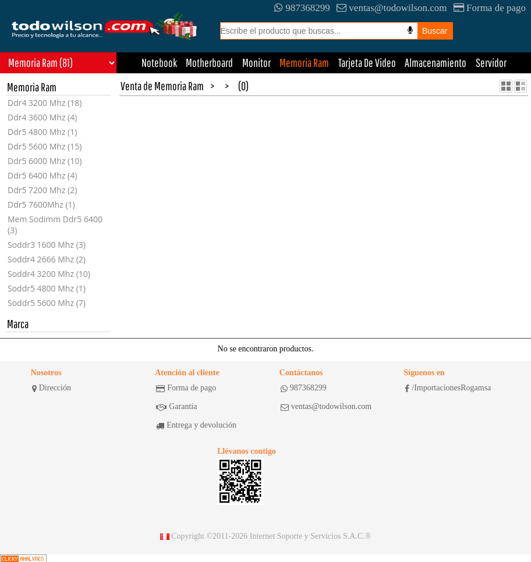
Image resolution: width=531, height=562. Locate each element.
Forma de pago (490, 7)
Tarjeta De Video (367, 62)
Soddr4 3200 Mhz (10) (49, 273)
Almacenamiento (435, 62)
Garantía (176, 406)
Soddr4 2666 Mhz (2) (47, 259)
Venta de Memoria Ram (162, 86)
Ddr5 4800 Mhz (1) (42, 131)
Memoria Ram (304, 62)
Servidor (491, 62)
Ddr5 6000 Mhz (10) (45, 160)
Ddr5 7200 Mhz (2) (42, 189)
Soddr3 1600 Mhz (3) (47, 244)
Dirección (51, 388)
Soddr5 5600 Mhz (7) (47, 302)
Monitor (256, 62)
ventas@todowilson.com (392, 7)
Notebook (159, 62)
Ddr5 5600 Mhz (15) (45, 146)
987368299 (302, 7)
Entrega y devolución (196, 425)
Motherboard (209, 62)
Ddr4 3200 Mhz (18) (45, 102)
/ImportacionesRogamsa (448, 388)
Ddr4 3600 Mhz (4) (42, 117)
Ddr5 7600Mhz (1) (41, 204)
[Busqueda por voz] (410, 30)
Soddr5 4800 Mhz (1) (47, 288)
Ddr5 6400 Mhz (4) (42, 175)
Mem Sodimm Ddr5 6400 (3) (55, 225)
